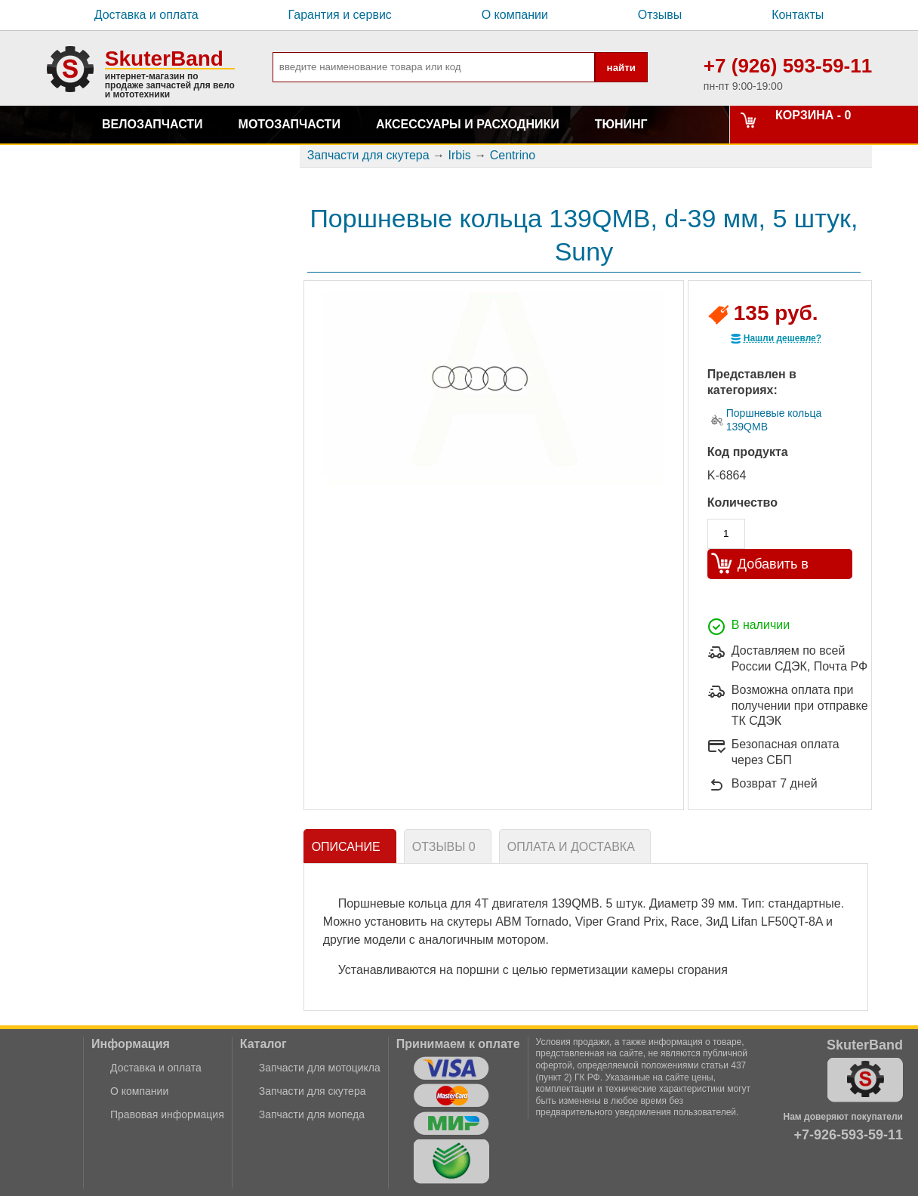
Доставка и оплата (146, 14)
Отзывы (660, 14)
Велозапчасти (152, 124)
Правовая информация (167, 1114)
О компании (515, 14)
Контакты (798, 14)
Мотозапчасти (289, 124)
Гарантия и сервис (340, 14)
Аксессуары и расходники (467, 124)
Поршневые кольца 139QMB (774, 420)
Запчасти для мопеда (312, 1114)
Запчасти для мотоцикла (319, 1068)
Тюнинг (621, 124)
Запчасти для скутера (312, 1091)
